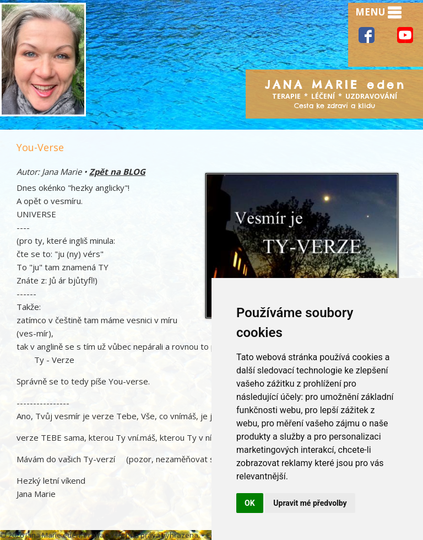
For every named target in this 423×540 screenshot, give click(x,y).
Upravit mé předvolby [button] (309, 503)
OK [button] (250, 503)
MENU (378, 13)
